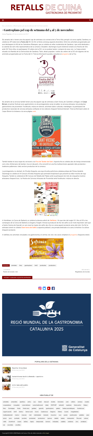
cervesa (80, 402)
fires (20, 265)
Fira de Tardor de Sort (44, 162)
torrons (48, 421)
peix (88, 415)
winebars (83, 421)
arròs (29, 402)
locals (66, 412)
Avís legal (46, 433)
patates (81, 415)
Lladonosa (44, 412)
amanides (14, 402)
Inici (3, 26)
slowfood (12, 421)
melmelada (37, 415)
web (34, 111)
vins (77, 421)
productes (43, 265)
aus (35, 402)
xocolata (10, 425)
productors (9, 26)
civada (87, 402)
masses (24, 415)
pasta (65, 415)
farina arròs (77, 405)
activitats (14, 265)
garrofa (41, 408)
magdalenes (74, 412)
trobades (55, 421)
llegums (52, 412)
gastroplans (28, 265)
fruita (18, 408)
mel (30, 415)
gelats (58, 408)
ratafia (56, 418)
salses (86, 418)
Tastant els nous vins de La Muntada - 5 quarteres (27, 376)
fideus (85, 405)
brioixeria (60, 402)
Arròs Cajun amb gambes (20, 385)
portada (16, 418)
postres (24, 418)
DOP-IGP (53, 405)
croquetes (17, 405)
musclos (53, 415)
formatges (11, 408)
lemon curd (29, 412)
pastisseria (73, 415)
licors (36, 412)
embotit (61, 405)
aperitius (22, 402)
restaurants (70, 418)
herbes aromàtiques (69, 408)
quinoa (50, 418)
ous (60, 415)
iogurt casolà (7, 412)
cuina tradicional (38, 405)
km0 (36, 265)
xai (4, 425)
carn (67, 402)
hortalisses (80, 408)
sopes (19, 421)
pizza (4, 418)
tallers (26, 421)
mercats (45, 415)
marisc (17, 415)
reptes (63, 418)
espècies (68, 405)
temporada (39, 421)
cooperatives (7, 405)
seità (4, 421)
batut (40, 402)
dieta (46, 405)
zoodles (17, 425)
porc (10, 418)
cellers (73, 402)
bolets (53, 402)
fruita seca (26, 408)
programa (65, 54)
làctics (21, 412)
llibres (60, 412)
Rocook (79, 418)
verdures (70, 421)
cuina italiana (26, 405)
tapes (32, 421)
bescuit (46, 402)
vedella (63, 421)
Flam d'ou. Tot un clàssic (19, 368)
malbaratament (7, 415)
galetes (34, 408)
